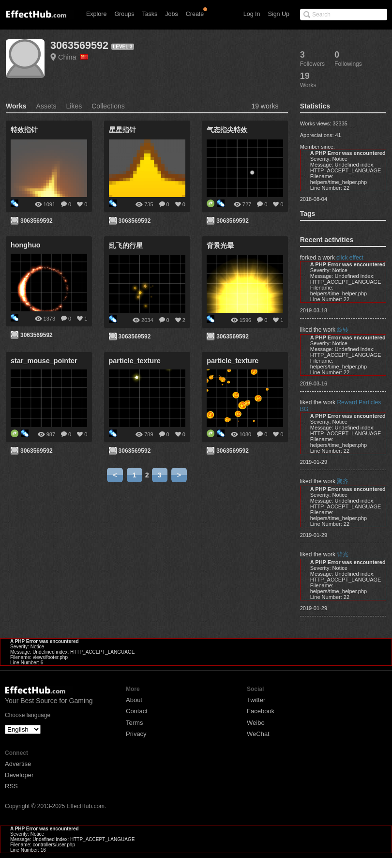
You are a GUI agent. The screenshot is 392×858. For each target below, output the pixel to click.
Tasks (149, 14)
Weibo (256, 722)
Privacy (136, 733)
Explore (96, 14)
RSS (11, 786)
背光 (342, 554)
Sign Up (278, 14)
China (73, 57)
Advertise (18, 763)
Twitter (256, 700)
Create (195, 14)
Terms (134, 722)
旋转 (342, 329)
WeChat (258, 733)
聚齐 (342, 481)
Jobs (171, 14)
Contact (137, 711)
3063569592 (79, 45)
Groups (124, 14)
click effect (349, 257)
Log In (251, 14)
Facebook (260, 711)
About (134, 700)
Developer (19, 775)
